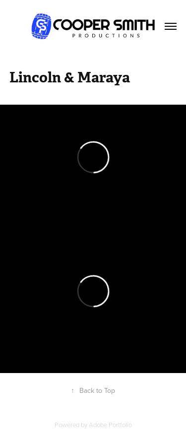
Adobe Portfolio (110, 424)
